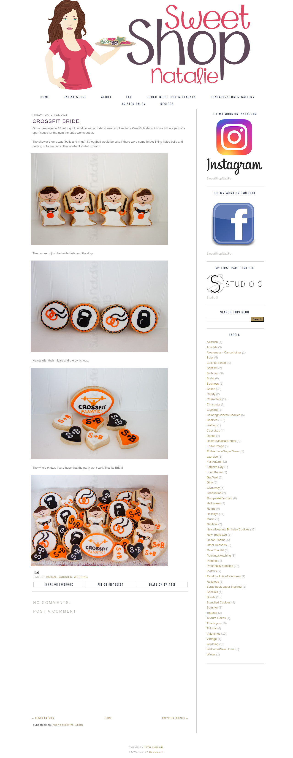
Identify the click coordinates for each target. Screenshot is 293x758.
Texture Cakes (216, 618)
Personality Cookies (220, 566)
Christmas (213, 404)
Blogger (156, 751)
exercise (212, 456)
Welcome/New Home (221, 649)
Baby (210, 357)
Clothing (212, 409)
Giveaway (213, 487)
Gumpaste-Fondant (219, 498)
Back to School (217, 362)
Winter (211, 654)
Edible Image (215, 446)
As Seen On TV (134, 103)
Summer (212, 607)
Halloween (214, 503)
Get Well (212, 477)
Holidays (212, 514)
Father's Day (215, 467)
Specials (212, 592)
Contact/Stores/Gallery (233, 97)
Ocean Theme (216, 540)
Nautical (212, 524)
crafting (212, 425)
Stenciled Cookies (219, 602)
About (106, 97)
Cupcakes (213, 430)
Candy (211, 394)
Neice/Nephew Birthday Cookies (228, 529)
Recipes (167, 103)
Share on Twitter (162, 584)
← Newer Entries (43, 718)
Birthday (212, 373)
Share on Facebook (58, 584)
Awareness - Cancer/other (224, 352)
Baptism (212, 368)
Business (213, 383)
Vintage (212, 639)
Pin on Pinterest (110, 584)
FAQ (129, 97)
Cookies (65, 577)
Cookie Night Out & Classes (171, 97)
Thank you (214, 623)
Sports (211, 597)
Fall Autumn (214, 461)
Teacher (212, 612)
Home (45, 97)
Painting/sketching (219, 555)
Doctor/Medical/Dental (221, 441)
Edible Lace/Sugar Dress (223, 451)
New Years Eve (217, 534)
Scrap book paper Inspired (224, 586)
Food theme (214, 472)
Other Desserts (217, 545)
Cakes (211, 389)
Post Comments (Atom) (68, 725)
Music (210, 519)
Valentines (213, 633)
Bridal (51, 577)
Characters (214, 399)
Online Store (75, 97)
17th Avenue (153, 747)
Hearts (211, 508)
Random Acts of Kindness (224, 576)
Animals (212, 347)
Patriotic (212, 560)
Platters (212, 571)
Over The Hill (215, 550)
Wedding (81, 577)
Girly (210, 482)
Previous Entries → (175, 718)
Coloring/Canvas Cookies (223, 415)
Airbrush (212, 342)
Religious (213, 581)
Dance (211, 435)
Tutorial (212, 628)
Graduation (214, 493)
